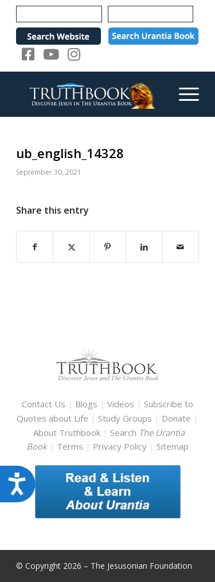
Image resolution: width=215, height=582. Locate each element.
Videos (120, 404)
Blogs (86, 404)
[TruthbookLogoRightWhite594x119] (89, 94)
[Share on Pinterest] (108, 247)
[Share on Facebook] (35, 247)
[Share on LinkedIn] (144, 247)
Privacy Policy (120, 446)
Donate (176, 418)
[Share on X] (71, 247)
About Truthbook (66, 432)
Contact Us (43, 404)
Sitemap (173, 446)
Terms (70, 446)
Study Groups (126, 418)
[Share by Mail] (180, 247)
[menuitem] (183, 94)
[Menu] (183, 94)
